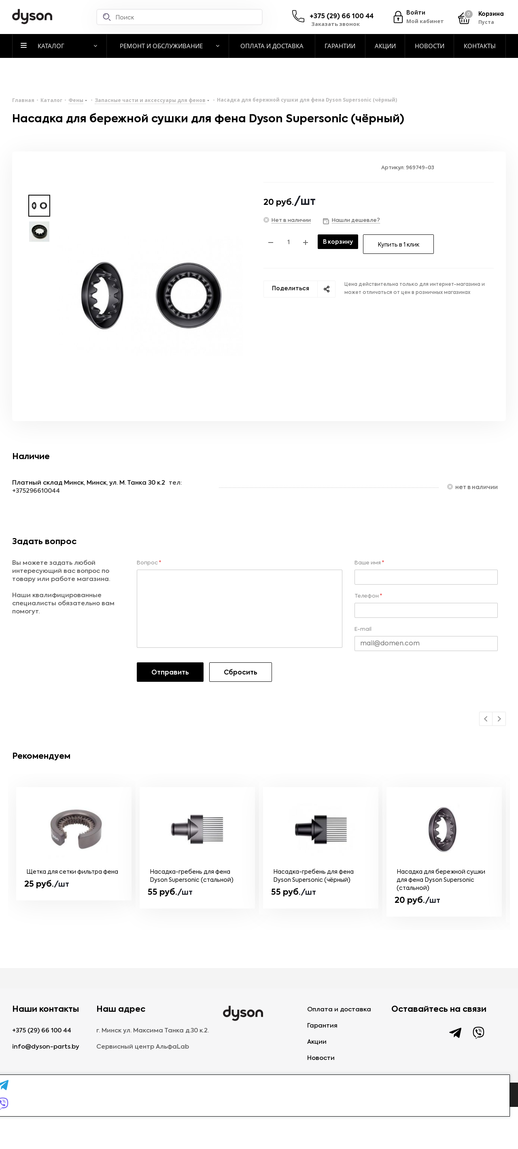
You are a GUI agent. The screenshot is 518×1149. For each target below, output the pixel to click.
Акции (317, 1042)
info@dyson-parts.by (45, 1047)
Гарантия (322, 1026)
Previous (486, 719)
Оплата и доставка (339, 1009)
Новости (321, 1058)
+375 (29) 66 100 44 (342, 16)
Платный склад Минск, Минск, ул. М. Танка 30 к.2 (88, 483)
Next (499, 719)
